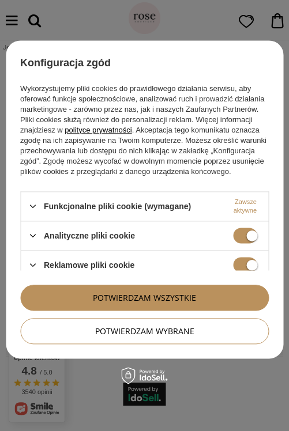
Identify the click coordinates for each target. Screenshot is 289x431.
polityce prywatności (98, 130)
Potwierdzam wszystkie (144, 297)
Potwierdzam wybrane (144, 331)
